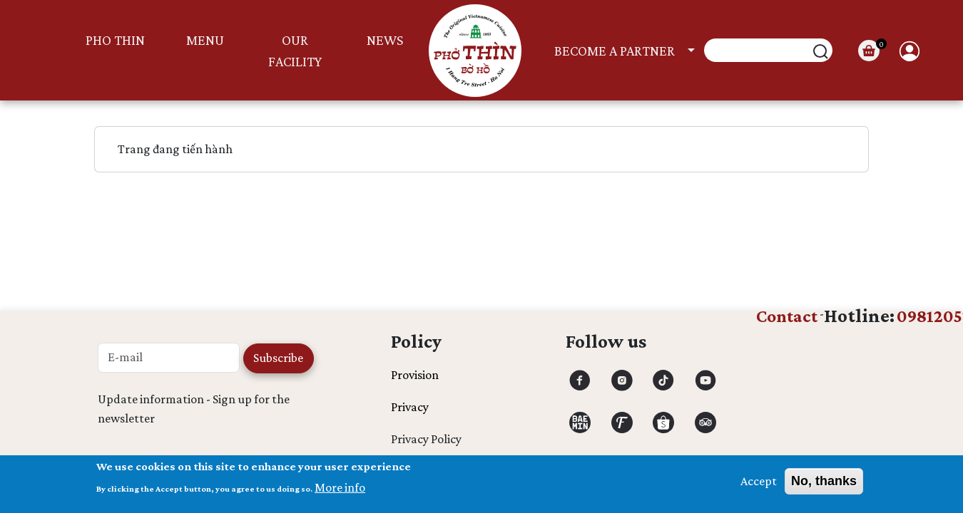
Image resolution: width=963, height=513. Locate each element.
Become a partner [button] (614, 50)
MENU (205, 40)
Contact (786, 316)
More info (340, 491)
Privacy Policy (426, 439)
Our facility (295, 50)
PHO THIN (115, 40)
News (385, 40)
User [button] (909, 50)
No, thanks (824, 485)
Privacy (410, 407)
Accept (758, 485)
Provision (415, 375)
